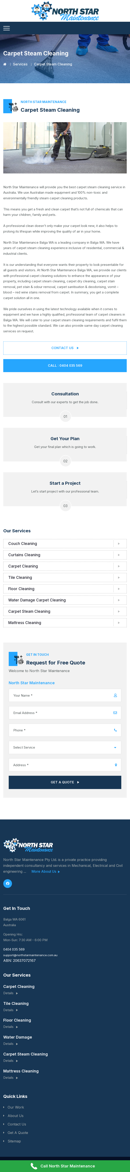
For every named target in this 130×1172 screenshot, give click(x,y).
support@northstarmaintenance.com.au (30, 955)
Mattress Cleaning (24, 623)
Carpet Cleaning (23, 566)
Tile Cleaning (20, 577)
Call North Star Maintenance (63, 1166)
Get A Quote (18, 1132)
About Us (16, 1116)
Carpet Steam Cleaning (29, 611)
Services (20, 64)
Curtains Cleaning (24, 555)
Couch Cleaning (22, 543)
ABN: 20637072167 (19, 960)
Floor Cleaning (21, 589)
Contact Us (17, 1124)
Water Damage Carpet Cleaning (37, 600)
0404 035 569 (14, 949)
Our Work (16, 1107)
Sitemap (14, 1141)
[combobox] (65, 747)
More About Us (46, 872)
